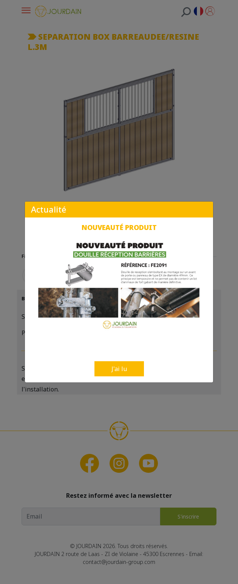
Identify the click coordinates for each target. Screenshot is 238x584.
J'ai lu (119, 369)
